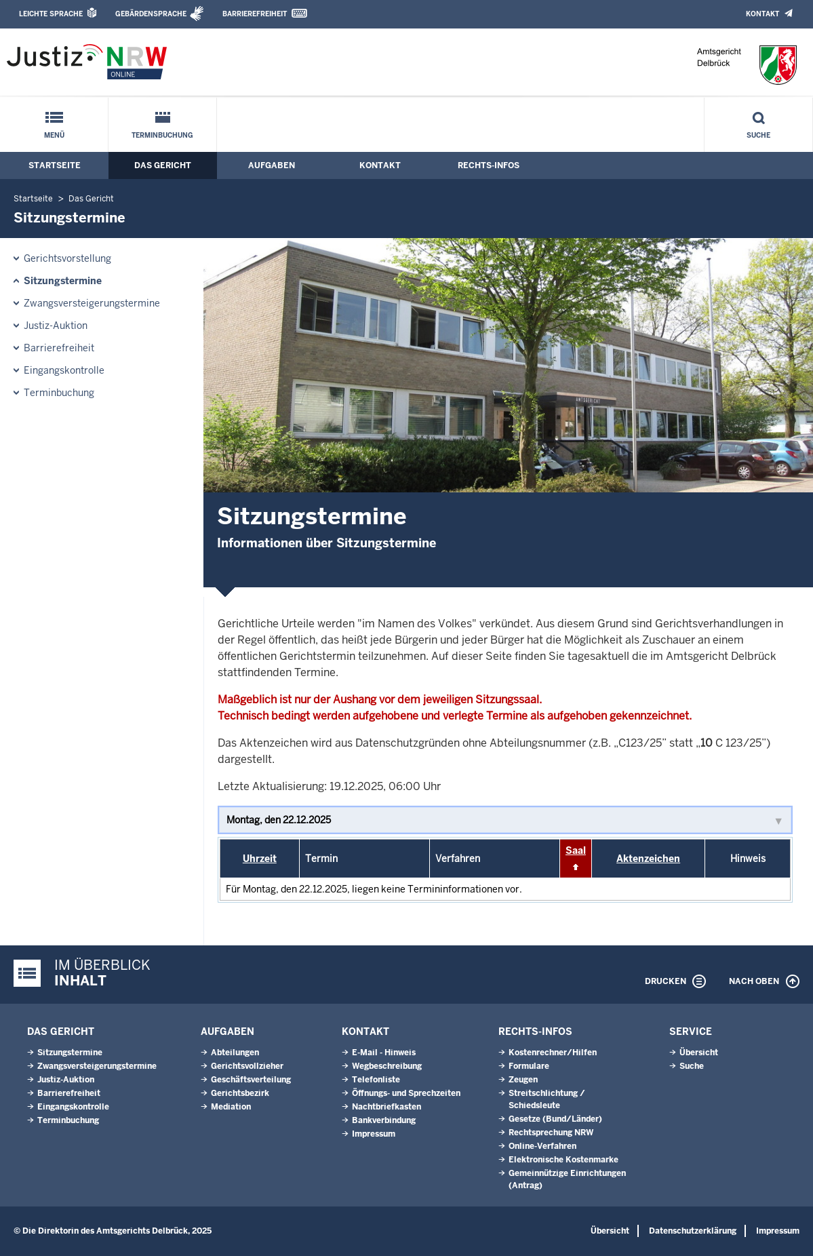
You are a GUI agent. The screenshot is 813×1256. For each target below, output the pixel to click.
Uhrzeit (260, 858)
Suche (758, 135)
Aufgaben (271, 165)
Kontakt (762, 13)
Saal (576, 850)
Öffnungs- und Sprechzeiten (406, 1093)
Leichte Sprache (51, 13)
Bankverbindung (384, 1120)
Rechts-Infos (488, 165)
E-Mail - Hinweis (384, 1052)
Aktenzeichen (648, 858)
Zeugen (523, 1079)
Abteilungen (235, 1052)
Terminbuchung (162, 135)
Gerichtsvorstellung (67, 258)
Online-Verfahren (542, 1146)
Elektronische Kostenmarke (563, 1159)
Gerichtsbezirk (240, 1093)
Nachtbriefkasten (386, 1106)
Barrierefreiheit (254, 13)
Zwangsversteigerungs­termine (92, 303)
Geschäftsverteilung (251, 1079)
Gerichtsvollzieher (247, 1066)
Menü (54, 135)
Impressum (373, 1134)
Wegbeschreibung (387, 1066)
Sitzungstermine (63, 281)
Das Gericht (162, 165)
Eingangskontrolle (64, 370)
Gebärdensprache (150, 13)
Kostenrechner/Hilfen (553, 1052)
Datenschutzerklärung (692, 1230)
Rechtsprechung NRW (551, 1132)
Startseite (54, 165)
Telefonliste (376, 1079)
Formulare (529, 1066)
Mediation (231, 1106)
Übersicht (698, 1052)
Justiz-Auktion (55, 325)
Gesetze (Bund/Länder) (555, 1119)
